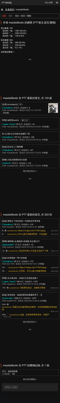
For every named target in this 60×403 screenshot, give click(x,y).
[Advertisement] (30, 76)
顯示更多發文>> (30, 171)
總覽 (4, 16)
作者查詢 (9, 9)
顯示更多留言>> (30, 322)
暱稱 (29, 16)
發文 (17, 16)
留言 (23, 16)
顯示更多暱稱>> (30, 379)
